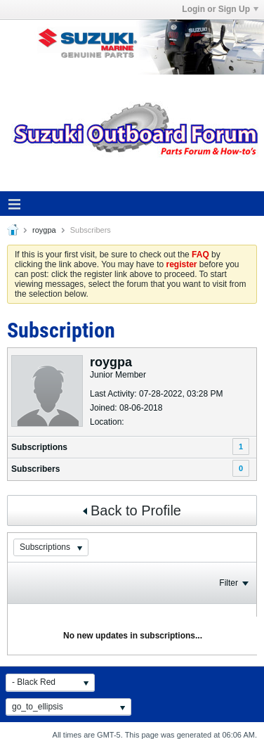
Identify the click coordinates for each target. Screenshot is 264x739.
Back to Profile (132, 510)
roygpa (44, 230)
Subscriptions (39, 447)
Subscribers (35, 469)
